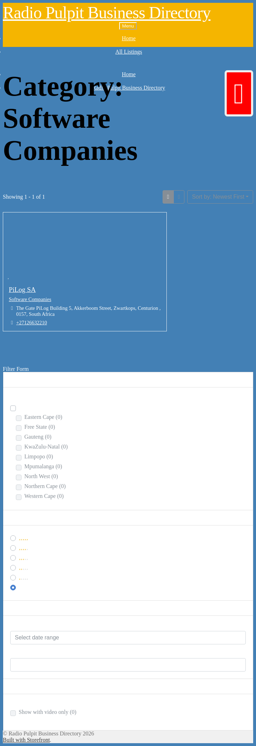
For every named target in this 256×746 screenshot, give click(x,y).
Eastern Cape (43, 417)
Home (128, 38)
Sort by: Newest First (218, 197)
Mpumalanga (43, 466)
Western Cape (44, 496)
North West (41, 476)
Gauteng (37, 437)
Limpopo (38, 456)
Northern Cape (45, 486)
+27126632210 (31, 322)
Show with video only (48, 712)
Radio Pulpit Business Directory (107, 12)
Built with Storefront (26, 740)
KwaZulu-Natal (46, 447)
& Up (30, 547)
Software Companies (30, 299)
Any (24, 586)
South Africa (37, 407)
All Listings (128, 52)
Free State (39, 427)
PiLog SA (22, 289)
